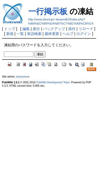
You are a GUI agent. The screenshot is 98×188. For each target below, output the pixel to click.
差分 (36, 29)
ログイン (83, 34)
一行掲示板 (47, 11)
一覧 (20, 34)
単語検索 (34, 34)
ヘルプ (67, 34)
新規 (10, 34)
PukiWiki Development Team (53, 82)
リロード (86, 29)
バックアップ (54, 29)
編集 (26, 29)
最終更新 (52, 34)
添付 (72, 29)
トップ (9, 29)
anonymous (23, 76)
